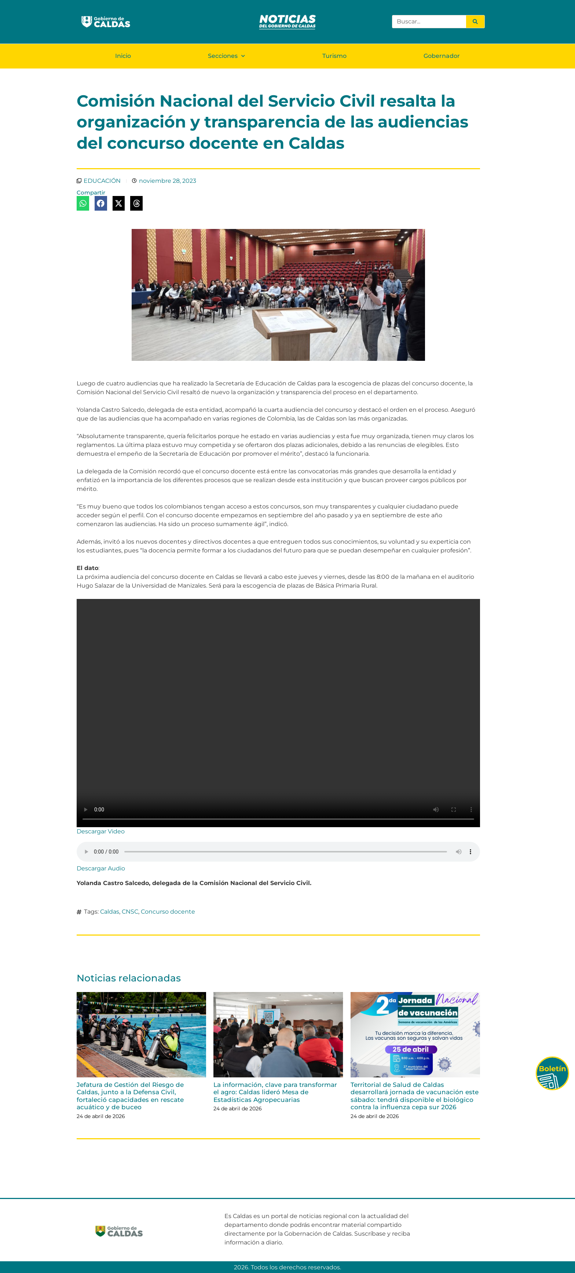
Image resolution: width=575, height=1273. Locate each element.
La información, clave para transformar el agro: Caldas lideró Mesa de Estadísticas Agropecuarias (275, 1092)
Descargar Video (101, 831)
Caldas (109, 911)
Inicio (123, 55)
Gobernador (442, 55)
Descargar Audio (101, 868)
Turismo (334, 55)
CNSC (130, 911)
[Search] (475, 21)
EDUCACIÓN (102, 180)
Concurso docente (168, 911)
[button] (83, 203)
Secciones (226, 55)
